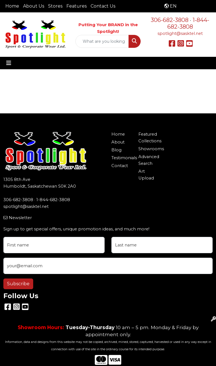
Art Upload (146, 175)
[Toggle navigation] (9, 63)
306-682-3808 (169, 20)
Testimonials (121, 157)
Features (76, 6)
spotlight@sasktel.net (180, 33)
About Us (33, 6)
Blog (116, 149)
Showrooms (148, 148)
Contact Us (103, 6)
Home (12, 6)
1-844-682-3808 (188, 23)
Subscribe (18, 283)
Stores (55, 6)
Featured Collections (148, 137)
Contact (119, 165)
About (118, 142)
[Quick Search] (102, 41)
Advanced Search (148, 160)
